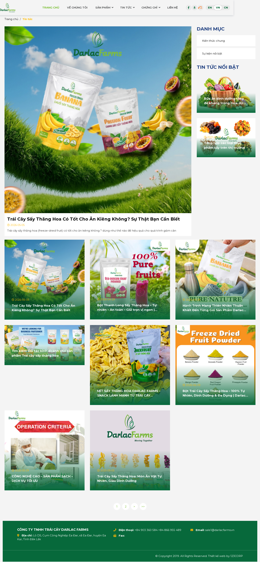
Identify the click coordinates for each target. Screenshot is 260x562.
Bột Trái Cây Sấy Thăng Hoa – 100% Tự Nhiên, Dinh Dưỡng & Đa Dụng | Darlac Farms (215, 393)
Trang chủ (76, 7)
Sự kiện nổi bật (212, 53)
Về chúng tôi (103, 7)
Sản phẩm (127, 7)
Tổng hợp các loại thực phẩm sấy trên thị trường (225, 145)
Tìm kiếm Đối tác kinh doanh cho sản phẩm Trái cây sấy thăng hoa (44, 352)
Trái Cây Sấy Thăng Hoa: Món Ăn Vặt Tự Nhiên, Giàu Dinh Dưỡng (128, 478)
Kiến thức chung (213, 40)
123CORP (236, 556)
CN (252, 7)
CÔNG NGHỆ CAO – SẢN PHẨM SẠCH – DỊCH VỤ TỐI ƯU (44, 478)
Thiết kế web (216, 556)
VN (244, 7)
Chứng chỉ (175, 7)
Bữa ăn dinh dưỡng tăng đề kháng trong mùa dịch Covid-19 (225, 101)
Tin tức (151, 7)
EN (236, 7)
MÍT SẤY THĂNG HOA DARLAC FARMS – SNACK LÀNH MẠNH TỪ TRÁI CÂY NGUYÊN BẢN (129, 393)
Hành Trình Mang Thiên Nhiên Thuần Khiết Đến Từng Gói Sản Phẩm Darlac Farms (214, 307)
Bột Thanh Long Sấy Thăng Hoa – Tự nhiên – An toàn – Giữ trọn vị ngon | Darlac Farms (128, 307)
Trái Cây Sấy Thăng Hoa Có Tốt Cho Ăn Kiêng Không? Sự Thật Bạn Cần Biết (93, 219)
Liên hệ (198, 7)
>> (143, 506)
